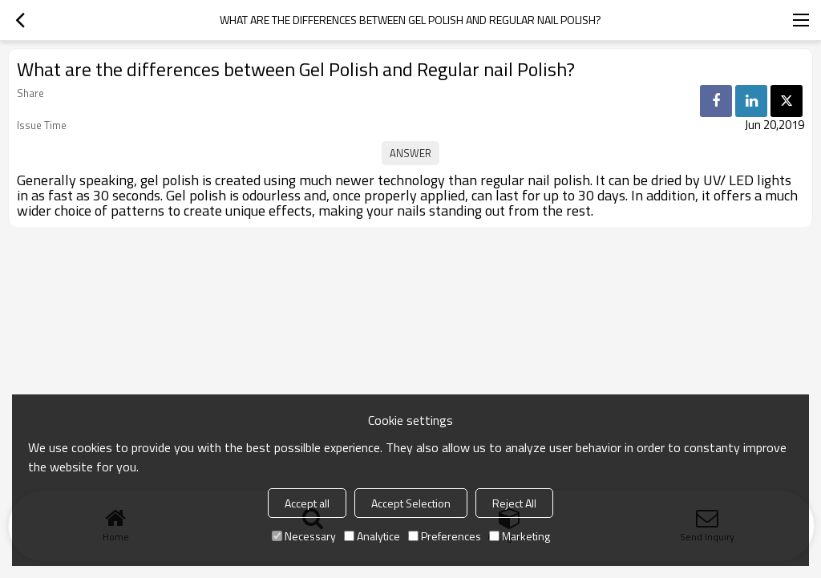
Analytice (372, 535)
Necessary (304, 535)
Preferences (444, 535)
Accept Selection (411, 503)
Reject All (514, 503)
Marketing (519, 535)
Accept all (307, 503)
